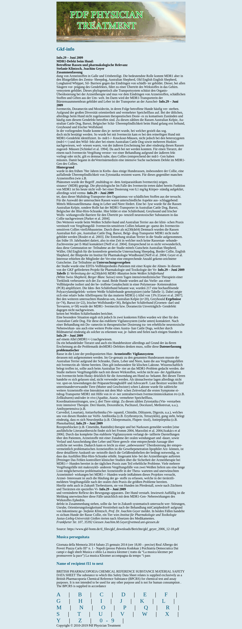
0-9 (109, 620)
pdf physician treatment (123, 19)
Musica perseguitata (72, 537)
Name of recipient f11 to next (79, 563)
